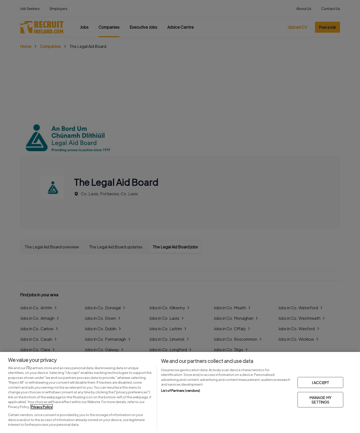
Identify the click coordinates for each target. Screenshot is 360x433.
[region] (180, 392)
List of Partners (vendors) (180, 391)
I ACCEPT (320, 382)
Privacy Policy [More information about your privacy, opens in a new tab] (41, 407)
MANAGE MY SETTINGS (321, 399)
